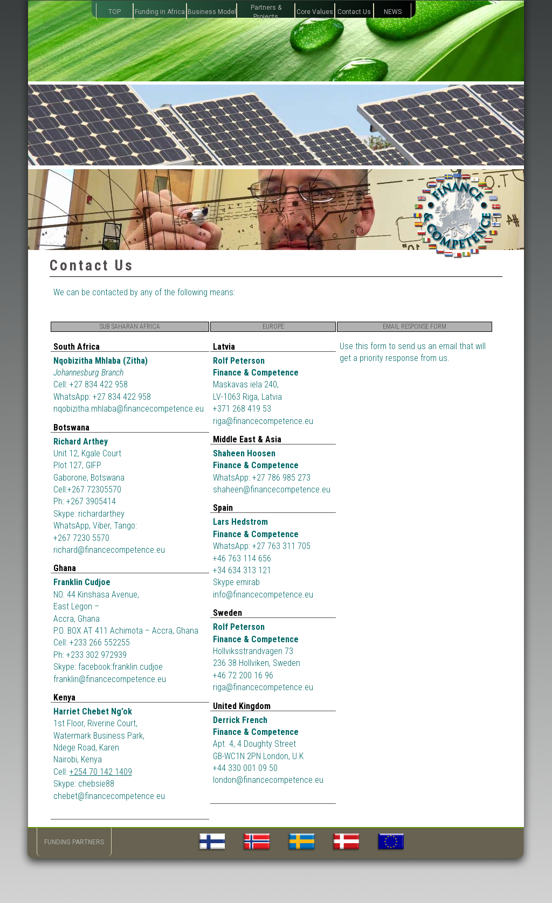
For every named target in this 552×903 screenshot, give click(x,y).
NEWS (393, 12)
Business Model (212, 12)
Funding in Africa (160, 12)
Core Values (314, 12)
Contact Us (354, 12)
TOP (114, 12)
